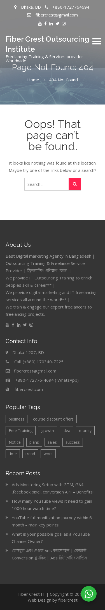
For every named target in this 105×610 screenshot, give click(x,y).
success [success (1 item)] (73, 442)
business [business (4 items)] (16, 419)
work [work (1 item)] (48, 453)
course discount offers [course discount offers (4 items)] (53, 419)
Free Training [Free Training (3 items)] (20, 430)
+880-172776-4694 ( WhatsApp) (47, 380)
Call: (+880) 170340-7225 (39, 361)
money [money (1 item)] (85, 430)
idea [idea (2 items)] (66, 430)
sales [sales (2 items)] (52, 442)
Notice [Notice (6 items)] (15, 442)
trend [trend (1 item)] (30, 453)
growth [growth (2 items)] (47, 430)
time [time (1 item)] (13, 453)
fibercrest (68, 600)
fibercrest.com (29, 389)
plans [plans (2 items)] (34, 442)
